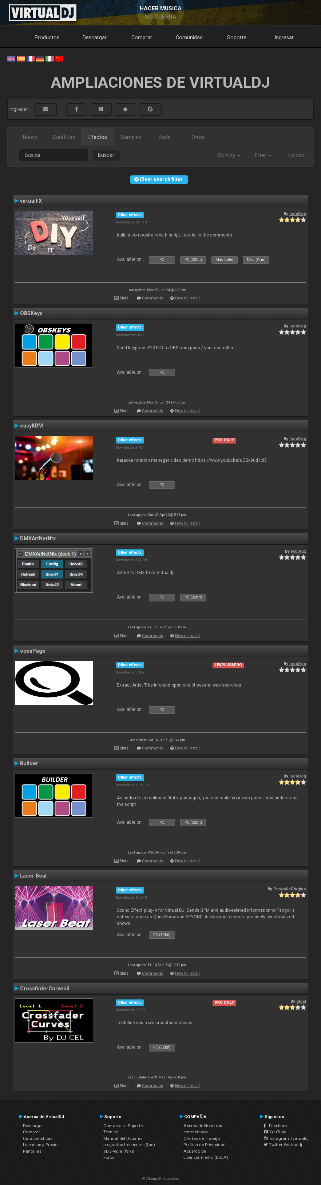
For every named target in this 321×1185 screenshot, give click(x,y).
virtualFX (31, 201)
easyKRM (31, 426)
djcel (301, 1001)
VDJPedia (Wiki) (118, 1151)
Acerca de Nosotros (202, 1125)
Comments (152, 298)
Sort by (229, 155)
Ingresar (284, 37)
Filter (263, 155)
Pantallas (32, 1151)
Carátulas (64, 137)
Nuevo (30, 137)
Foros (108, 1157)
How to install (187, 298)
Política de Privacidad (204, 1144)
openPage (32, 651)
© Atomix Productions (160, 1178)
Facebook (276, 1125)
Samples (131, 137)
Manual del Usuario (122, 1138)
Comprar (141, 37)
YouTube (275, 1131)
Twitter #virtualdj (283, 1144)
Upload (296, 155)
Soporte (236, 37)
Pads (164, 137)
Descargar (95, 37)
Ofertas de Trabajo (201, 1138)
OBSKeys (31, 313)
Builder (29, 763)
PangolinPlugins (289, 888)
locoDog (297, 213)
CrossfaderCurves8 (44, 988)
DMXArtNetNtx (38, 538)
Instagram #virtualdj (286, 1138)
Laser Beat (33, 876)
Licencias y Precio (40, 1144)
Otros (198, 137)
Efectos (97, 137)
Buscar (106, 155)
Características (37, 1138)
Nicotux (298, 551)
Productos (47, 37)
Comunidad (189, 37)
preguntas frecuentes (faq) (129, 1144)
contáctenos (195, 1131)
